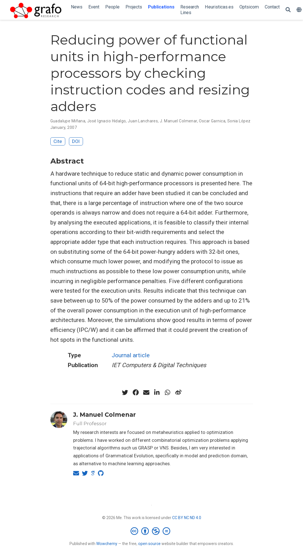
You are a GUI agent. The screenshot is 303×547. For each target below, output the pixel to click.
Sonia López (239, 121)
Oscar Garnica (212, 121)
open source (149, 543)
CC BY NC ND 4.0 (186, 517)
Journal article (131, 355)
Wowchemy (106, 543)
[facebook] (135, 392)
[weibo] (178, 392)
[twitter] (125, 392)
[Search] (288, 10)
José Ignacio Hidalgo (106, 121)
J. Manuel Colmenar (178, 121)
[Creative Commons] (151, 531)
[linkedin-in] (157, 392)
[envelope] (146, 392)
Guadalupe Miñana (68, 121)
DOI (76, 141)
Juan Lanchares (143, 121)
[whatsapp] (167, 392)
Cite (57, 141)
